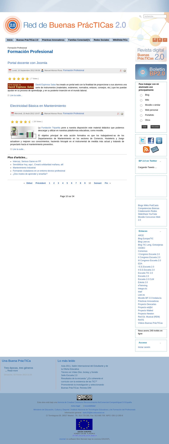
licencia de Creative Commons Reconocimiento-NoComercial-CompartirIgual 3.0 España (95, 402)
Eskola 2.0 (143, 282)
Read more (12, 370)
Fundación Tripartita (50, 128)
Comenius (142, 251)
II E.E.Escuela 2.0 (146, 270)
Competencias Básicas (148, 208)
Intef (140, 292)
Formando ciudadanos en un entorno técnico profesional (39, 171)
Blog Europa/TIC (145, 238)
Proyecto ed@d (145, 307)
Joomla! (62, 439)
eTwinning (142, 285)
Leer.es (141, 295)
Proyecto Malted (145, 310)
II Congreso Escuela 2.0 (149, 257)
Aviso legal (75, 406)
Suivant (97, 183)
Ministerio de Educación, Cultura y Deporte (51, 410)
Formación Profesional (73, 70)
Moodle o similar (152, 105)
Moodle (141, 217)
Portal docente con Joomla (27, 63)
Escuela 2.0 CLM (146, 279)
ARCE (141, 235)
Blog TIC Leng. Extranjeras (150, 245)
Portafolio (149, 115)
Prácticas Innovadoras (148, 301)
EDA (140, 263)
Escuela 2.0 (143, 276)
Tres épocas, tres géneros (18, 367)
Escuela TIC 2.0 (145, 273)
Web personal (151, 110)
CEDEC (141, 248)
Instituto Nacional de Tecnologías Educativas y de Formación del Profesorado (103, 410)
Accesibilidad (89, 406)
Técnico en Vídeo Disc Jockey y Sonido (79, 372)
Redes (154, 211)
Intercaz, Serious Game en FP (27, 161)
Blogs (140, 205)
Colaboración (144, 211)
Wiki (147, 100)
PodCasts (153, 205)
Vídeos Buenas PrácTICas (150, 323)
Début (29, 183)
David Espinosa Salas (46, 84)
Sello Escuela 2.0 (69, 375)
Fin (106, 183)
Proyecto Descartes (147, 304)
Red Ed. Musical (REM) (149, 317)
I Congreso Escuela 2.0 (149, 254)
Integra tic (142, 288)
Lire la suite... (16, 95)
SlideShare (143, 214)
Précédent (41, 183)
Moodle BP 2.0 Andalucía (150, 298)
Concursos (150, 217)
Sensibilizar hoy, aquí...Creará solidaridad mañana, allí (38, 164)
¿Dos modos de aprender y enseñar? (30, 174)
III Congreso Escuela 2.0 (149, 260)
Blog (147, 95)
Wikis (146, 205)
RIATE (141, 320)
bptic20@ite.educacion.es (93, 413)
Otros (147, 120)
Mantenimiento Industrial (24, 167)
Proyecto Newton (146, 313)
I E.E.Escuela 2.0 (146, 267)
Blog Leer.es (144, 242)
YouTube (153, 214)
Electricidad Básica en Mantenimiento (38, 106)
